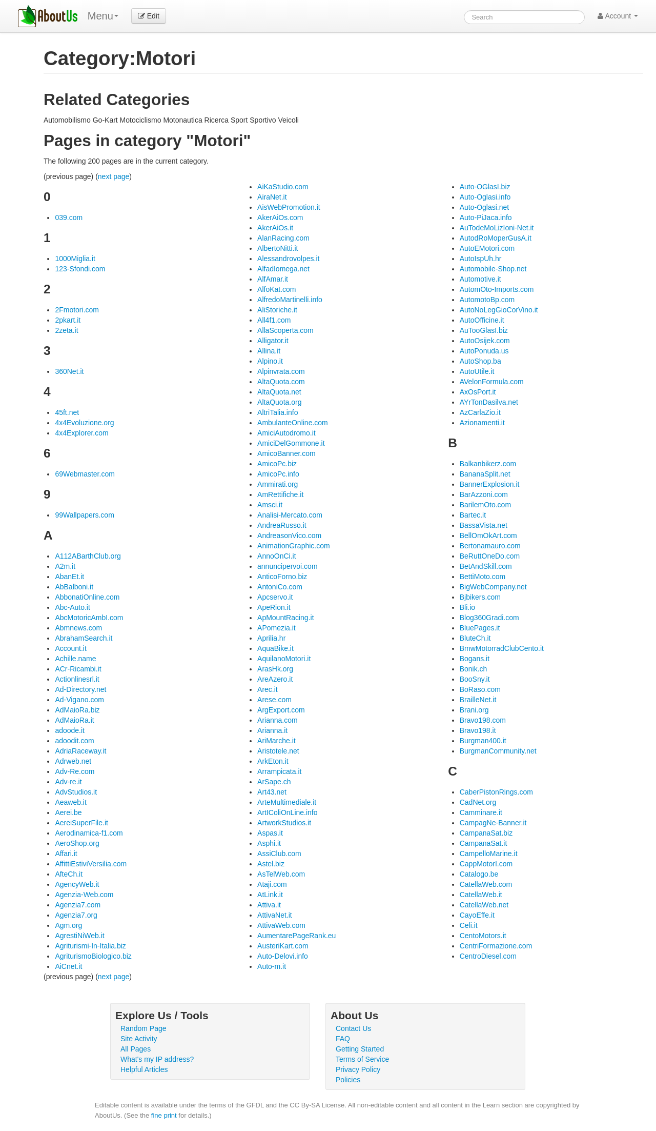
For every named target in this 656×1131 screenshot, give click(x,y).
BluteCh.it (475, 638)
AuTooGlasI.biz (484, 330)
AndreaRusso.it (281, 525)
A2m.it (65, 566)
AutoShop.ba (480, 361)
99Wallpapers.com (84, 515)
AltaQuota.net (279, 392)
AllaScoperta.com (285, 330)
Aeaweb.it (70, 802)
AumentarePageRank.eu (296, 935)
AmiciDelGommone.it (290, 443)
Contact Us (353, 1028)
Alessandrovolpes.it (288, 258)
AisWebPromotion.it (288, 207)
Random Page (143, 1028)
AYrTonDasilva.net (489, 402)
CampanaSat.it (483, 843)
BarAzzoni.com (484, 494)
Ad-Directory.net (80, 689)
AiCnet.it (68, 966)
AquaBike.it (275, 648)
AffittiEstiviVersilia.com (91, 864)
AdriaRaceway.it (80, 751)
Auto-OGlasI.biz (485, 187)
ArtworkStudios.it (284, 823)
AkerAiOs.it (275, 228)
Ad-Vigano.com (79, 700)
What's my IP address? (157, 1059)
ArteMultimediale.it (286, 802)
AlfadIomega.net (283, 269)
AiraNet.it (272, 197)
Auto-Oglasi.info (485, 197)
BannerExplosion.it (490, 484)
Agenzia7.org (76, 915)
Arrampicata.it (279, 771)
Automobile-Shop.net (493, 269)
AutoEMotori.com (487, 248)
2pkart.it (67, 320)
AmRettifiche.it (280, 494)
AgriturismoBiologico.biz (93, 956)
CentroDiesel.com (488, 956)
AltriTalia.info (277, 412)
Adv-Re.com (74, 771)
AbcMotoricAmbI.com (89, 617)
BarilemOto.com (485, 505)
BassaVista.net (483, 525)
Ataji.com (272, 884)
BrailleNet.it (478, 700)
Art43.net (271, 792)
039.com (69, 217)
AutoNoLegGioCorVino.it (499, 310)
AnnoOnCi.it (276, 556)
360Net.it (69, 371)
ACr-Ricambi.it (78, 669)
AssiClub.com (279, 853)
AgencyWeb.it (77, 884)
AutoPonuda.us (484, 351)
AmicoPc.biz (277, 464)
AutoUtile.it (477, 371)
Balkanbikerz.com (488, 464)
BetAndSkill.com (486, 566)
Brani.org (474, 710)
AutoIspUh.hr (481, 258)
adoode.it (70, 730)
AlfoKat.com (276, 289)
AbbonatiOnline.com (87, 597)
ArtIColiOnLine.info (287, 812)
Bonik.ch (473, 669)
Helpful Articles (144, 1069)
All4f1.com (274, 320)
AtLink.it (270, 894)
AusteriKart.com (283, 946)
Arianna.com (277, 720)
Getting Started (360, 1049)
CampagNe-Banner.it (493, 823)
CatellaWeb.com (486, 884)
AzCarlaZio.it (480, 412)
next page (114, 176)
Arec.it (267, 689)
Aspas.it (270, 833)
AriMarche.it (276, 741)
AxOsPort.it (478, 392)
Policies (348, 1080)
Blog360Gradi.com (489, 617)
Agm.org (68, 925)
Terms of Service (362, 1059)
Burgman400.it (483, 741)
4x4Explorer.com (81, 433)
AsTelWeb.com (281, 874)
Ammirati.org (277, 484)
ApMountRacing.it (285, 617)
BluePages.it (480, 628)
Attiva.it (269, 905)
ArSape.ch (274, 782)
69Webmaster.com (84, 474)
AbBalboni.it (74, 587)
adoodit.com (74, 741)
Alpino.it (270, 361)
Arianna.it (272, 730)
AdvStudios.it (76, 792)
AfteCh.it (69, 874)
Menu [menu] (103, 16)
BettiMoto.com (482, 576)
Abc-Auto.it (72, 607)
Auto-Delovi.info (282, 956)
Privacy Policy (358, 1069)
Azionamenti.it (482, 423)
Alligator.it (273, 340)
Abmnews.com (78, 628)
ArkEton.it (273, 761)
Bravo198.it (478, 730)
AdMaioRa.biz (77, 710)
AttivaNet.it (274, 915)
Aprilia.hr (271, 638)
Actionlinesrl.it (77, 679)
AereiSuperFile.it (81, 823)
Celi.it (469, 925)
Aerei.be (68, 812)
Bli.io (467, 607)
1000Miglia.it (75, 258)
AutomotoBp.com (487, 299)
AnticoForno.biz (282, 576)
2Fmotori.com (77, 310)
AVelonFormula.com (492, 382)
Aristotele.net (278, 751)
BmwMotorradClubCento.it (502, 648)
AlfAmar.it (272, 279)
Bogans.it (474, 658)
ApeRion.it (274, 607)
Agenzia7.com (77, 905)
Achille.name (75, 658)
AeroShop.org (77, 843)
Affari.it (66, 853)
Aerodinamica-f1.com (88, 833)
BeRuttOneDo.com (490, 556)
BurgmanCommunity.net (498, 751)
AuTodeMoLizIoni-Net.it (497, 228)
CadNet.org (478, 802)
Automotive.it (480, 279)
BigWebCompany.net (493, 587)
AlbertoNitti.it (277, 248)
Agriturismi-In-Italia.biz (90, 946)
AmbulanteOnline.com (292, 423)
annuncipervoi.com (287, 566)
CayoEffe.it (477, 915)
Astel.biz (270, 864)
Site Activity (138, 1039)
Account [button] (618, 16)
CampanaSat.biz (486, 833)
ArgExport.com (281, 710)
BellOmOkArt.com (488, 535)
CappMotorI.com (486, 864)
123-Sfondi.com (80, 269)
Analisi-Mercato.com (289, 515)
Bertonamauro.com (490, 546)
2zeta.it (66, 330)
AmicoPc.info (278, 474)
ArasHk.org (275, 669)
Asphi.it (269, 843)
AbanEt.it (69, 576)
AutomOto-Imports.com (497, 289)
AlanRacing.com (283, 238)
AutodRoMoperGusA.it (495, 238)
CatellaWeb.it (481, 894)
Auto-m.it (271, 966)
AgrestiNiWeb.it (79, 935)
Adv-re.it (68, 782)
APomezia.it (276, 628)
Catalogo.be (479, 874)
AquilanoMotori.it (284, 658)
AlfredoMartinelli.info (289, 299)
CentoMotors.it (483, 935)
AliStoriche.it (277, 310)
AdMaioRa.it (74, 720)
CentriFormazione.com (496, 946)
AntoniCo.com (279, 587)
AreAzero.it (275, 679)
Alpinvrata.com (281, 371)
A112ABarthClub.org (87, 556)
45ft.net (67, 412)
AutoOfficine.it (482, 320)
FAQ (343, 1039)
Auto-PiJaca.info (486, 217)
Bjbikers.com (480, 597)
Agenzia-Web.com (84, 894)
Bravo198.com (483, 720)
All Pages (135, 1049)
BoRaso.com (480, 689)
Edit (148, 16)
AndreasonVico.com (289, 535)
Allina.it (268, 351)
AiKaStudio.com (283, 187)
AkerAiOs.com (280, 217)
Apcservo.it (275, 597)
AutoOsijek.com (485, 340)
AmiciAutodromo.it (286, 433)
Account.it (70, 648)
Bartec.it (473, 515)
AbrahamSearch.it (83, 638)
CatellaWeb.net (484, 905)
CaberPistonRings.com (496, 792)
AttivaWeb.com (281, 925)
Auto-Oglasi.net (484, 207)
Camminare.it (481, 812)
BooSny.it (475, 679)
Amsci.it (269, 505)
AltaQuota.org (279, 402)
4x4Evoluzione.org (84, 423)
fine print (164, 1115)
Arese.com (274, 700)
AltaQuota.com (281, 382)
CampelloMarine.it (489, 853)
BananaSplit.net (485, 474)
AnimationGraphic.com (293, 546)
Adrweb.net (73, 761)
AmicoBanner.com (286, 453)
